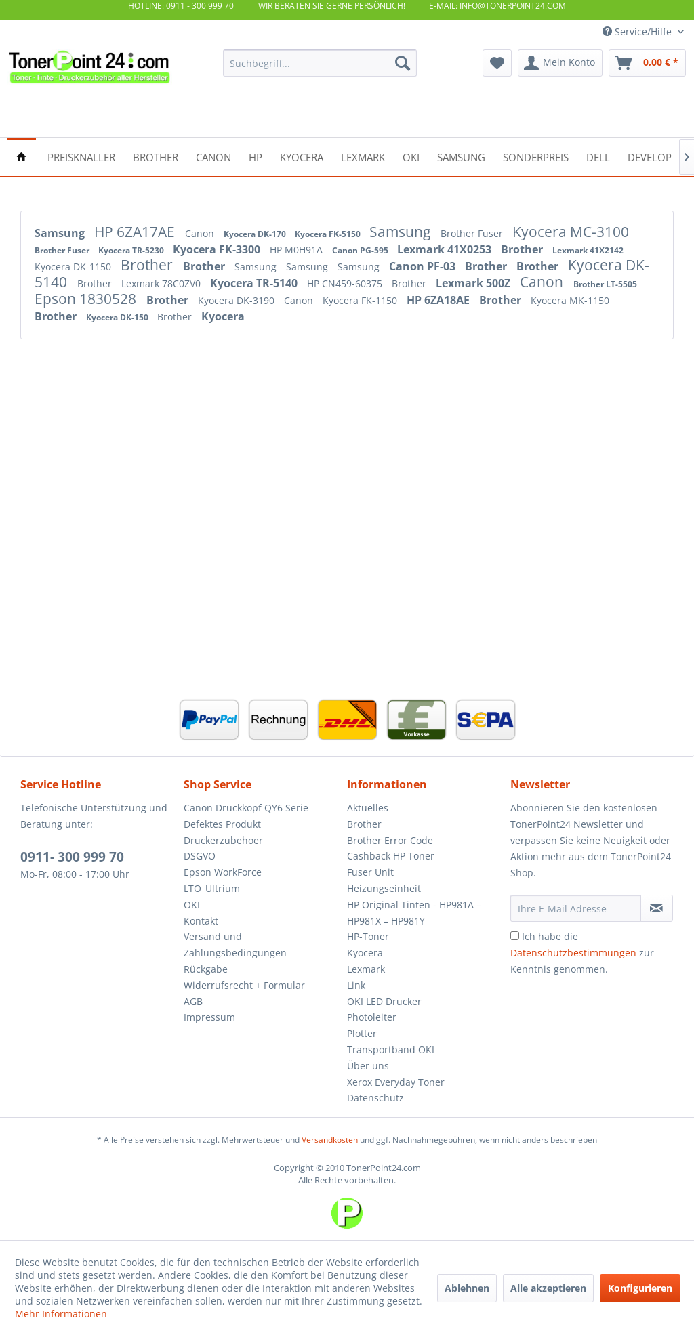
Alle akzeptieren (548, 1287)
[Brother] (155, 156)
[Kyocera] (301, 156)
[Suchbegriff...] (320, 63)
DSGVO (200, 855)
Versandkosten (330, 1139)
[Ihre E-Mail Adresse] (575, 908)
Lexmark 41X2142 (588, 250)
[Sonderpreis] (535, 156)
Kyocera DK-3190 (237, 300)
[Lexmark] (363, 156)
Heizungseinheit (384, 888)
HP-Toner (368, 936)
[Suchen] (402, 63)
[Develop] (649, 156)
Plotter (362, 1033)
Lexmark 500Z (474, 283)
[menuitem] (320, 63)
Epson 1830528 (87, 298)
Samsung (61, 233)
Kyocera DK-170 (256, 234)
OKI (192, 904)
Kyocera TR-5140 (255, 283)
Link (356, 985)
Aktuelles (367, 807)
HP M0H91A (297, 249)
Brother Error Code (390, 840)
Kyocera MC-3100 (570, 231)
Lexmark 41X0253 (445, 249)
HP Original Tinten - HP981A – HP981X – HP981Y (414, 912)
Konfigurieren (640, 1287)
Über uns (368, 1065)
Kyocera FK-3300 (218, 249)
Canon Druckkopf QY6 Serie (246, 807)
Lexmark (366, 968)
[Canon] (213, 156)
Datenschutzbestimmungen (573, 952)
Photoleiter (371, 1017)
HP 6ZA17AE (136, 231)
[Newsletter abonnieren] (656, 908)
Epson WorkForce (223, 872)
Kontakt (201, 920)
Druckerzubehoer (223, 840)
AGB (193, 1001)
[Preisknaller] (81, 156)
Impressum (209, 1017)
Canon (201, 233)
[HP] (255, 156)
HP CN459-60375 (346, 283)
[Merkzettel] (497, 63)
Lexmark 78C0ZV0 (162, 283)
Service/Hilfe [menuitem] (638, 31)
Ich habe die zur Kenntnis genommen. (582, 952)
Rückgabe (206, 968)
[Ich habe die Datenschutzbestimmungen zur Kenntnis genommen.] (514, 935)
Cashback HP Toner (390, 855)
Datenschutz (375, 1097)
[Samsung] (461, 156)
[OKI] (411, 156)
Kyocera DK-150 (118, 317)
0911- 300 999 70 (72, 857)
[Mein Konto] (560, 63)
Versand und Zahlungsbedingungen (235, 944)
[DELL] (598, 156)
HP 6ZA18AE (439, 300)
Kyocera (223, 316)
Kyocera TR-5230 (132, 250)
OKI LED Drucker (384, 1001)
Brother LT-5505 (605, 284)
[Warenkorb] (647, 63)
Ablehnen (467, 1287)
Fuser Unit (370, 872)
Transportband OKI (390, 1049)
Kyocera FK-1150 (361, 300)
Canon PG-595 (361, 250)
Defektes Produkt (222, 824)
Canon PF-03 (423, 266)
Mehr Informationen (61, 1313)
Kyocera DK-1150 (74, 266)
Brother (523, 249)
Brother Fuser (473, 233)
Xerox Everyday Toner (396, 1082)
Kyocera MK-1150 (570, 300)
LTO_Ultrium (212, 888)
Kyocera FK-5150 (329, 234)
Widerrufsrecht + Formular (244, 985)
